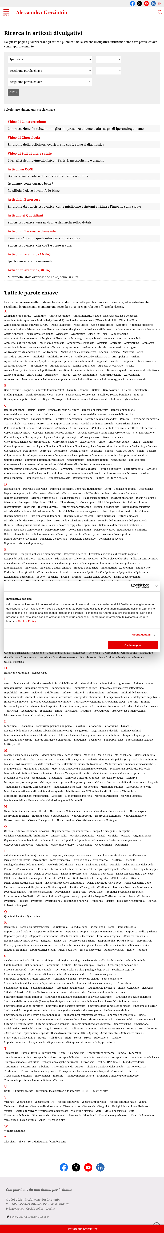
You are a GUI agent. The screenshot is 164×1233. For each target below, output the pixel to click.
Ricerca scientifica (115, 945)
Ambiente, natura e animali (20, 343)
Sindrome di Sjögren (145, 1005)
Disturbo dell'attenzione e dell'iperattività (122, 520)
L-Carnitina (26, 726)
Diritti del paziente (109, 502)
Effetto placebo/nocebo (114, 558)
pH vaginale (112, 869)
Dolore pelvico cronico (97, 534)
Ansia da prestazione (16, 356)
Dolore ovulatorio (44, 534)
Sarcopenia (52, 965)
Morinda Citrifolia (131, 795)
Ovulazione (121, 844)
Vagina (143, 1101)
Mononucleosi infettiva (78, 795)
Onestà (101, 835)
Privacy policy (15, 1208)
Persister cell (58, 869)
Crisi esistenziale (35, 478)
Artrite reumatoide (84, 365)
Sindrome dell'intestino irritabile (23, 996)
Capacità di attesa (41, 419)
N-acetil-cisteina (13, 811)
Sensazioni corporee (102, 974)
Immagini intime (61, 688)
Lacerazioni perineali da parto (54, 726)
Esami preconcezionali (127, 576)
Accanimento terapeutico (19, 320)
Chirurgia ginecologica (38, 437)
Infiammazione (95, 692)
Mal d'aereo (105, 755)
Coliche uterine (79, 450)
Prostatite (36, 900)
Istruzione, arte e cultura (47, 715)
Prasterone (143, 887)
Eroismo (76, 576)
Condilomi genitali (97, 459)
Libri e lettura (58, 735)
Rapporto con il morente (48, 931)
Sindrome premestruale (121, 1015)
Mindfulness (73, 791)
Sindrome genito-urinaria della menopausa (75, 1010)
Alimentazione (119, 333)
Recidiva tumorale (135, 936)
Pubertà (9, 905)
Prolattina (10, 900)
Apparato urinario (15, 365)
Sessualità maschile (42, 987)
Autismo (65, 374)
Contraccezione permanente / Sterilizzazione (30, 468)
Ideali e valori (21, 683)
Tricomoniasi (42, 1075)
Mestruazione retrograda (143, 782)
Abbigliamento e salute (17, 315)
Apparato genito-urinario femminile (73, 361)
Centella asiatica (114, 428)
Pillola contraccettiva (124, 878)
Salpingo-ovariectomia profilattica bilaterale (97, 960)
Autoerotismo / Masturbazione (22, 379)
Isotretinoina (101, 710)
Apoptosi (44, 361)
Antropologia (120, 356)
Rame (111, 927)
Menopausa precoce (81, 782)
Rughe (131, 949)
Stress (87, 1037)
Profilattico (29, 896)
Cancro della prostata (93, 414)
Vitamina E (89, 1115)
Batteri (96, 390)
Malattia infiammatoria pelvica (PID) (108, 759)
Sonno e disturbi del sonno (142, 1028)
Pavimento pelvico (96, 864)
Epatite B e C (94, 572)
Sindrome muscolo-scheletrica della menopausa (32, 1015)
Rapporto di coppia (76, 931)
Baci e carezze (12, 390)
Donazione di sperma (111, 538)
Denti (108, 488)
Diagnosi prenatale (122, 497)
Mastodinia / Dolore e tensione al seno (40, 773)
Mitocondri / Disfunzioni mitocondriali (26, 795)
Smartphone (141, 1024)
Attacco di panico (14, 374)
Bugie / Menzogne (53, 399)
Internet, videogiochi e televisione (51, 701)
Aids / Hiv (93, 333)
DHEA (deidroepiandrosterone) (104, 493)
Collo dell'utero (125, 450)
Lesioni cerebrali (131, 730)
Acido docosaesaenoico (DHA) (84, 320)
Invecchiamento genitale (74, 706)
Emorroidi (31, 567)
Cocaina (152, 446)
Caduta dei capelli (14, 410)
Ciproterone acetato (65, 441)
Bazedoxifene (111, 390)
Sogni (48, 1028)
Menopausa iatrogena (54, 782)
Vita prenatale (40, 1115)
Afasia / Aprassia (13, 333)
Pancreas (44, 855)
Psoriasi (152, 900)
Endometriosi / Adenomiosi (117, 567)
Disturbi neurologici (15, 516)
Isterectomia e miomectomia (129, 710)
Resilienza (60, 940)
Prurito (110, 900)
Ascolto (130, 365)
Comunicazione (13, 459)
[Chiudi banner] (156, 586)
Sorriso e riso (13, 1033)
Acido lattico (81, 324)
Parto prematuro (60, 860)
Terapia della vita (69, 1057)
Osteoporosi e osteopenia (18, 844)
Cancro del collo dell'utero (63, 410)
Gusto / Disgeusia (14, 661)
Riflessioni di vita (139, 945)
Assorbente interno (87, 370)
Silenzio (19, 992)
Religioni (46, 940)
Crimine (57, 473)
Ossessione (99, 840)
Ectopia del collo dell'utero (19, 558)
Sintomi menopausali (49, 1019)
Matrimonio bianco (105, 773)
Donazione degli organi (53, 538)
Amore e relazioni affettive (44, 347)
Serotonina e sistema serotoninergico (93, 983)
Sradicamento (109, 1033)
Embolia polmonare (126, 563)
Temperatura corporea (101, 1053)
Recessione (87, 936)
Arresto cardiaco (60, 365)
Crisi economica (13, 478)
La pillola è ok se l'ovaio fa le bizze (34, 190)
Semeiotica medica (76, 974)
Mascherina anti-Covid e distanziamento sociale (79, 768)
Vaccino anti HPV (44, 1101)
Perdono (43, 869)
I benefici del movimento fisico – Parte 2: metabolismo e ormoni (56, 160)
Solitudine (77, 1028)
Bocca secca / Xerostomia (80, 394)
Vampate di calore (42, 1106)
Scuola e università (15, 969)
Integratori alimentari (88, 697)
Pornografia (88, 887)
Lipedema (80, 739)
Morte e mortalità (14, 800)
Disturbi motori (142, 511)
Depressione (146, 488)
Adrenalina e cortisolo (129, 329)
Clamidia (148, 441)
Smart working (122, 1024)
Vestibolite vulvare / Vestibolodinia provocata (41, 1110)
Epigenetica (126, 572)
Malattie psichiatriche (48, 764)
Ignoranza (124, 683)
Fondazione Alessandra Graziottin (29, 1216)
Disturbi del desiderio (106, 507)
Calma (41, 410)
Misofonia (127, 791)
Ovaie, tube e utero (62, 844)
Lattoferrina (111, 726)
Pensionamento (26, 869)
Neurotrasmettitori (15, 820)
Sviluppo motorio (105, 1042)
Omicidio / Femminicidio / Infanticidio (26, 835)
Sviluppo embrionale (79, 1042)
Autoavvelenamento (85, 374)
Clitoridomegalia (84, 446)
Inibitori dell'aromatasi (134, 692)
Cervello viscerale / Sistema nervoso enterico (104, 432)
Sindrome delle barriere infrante (65, 1005)
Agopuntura (78, 333)
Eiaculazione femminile (37, 563)
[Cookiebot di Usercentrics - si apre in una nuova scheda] (133, 586)
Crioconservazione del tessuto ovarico (126, 473)
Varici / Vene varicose (68, 1106)
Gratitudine (147, 652)
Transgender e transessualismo (77, 1071)
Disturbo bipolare (128, 516)
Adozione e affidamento (99, 329)
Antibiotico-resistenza (59, 356)
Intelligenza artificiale (117, 697)
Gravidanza (11, 657)
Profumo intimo (47, 896)
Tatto (62, 1053)
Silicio (30, 992)
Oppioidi (113, 835)
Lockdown (95, 739)
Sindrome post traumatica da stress (84, 1015)
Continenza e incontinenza (19, 464)
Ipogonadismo (29, 710)
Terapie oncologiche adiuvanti (60, 1062)
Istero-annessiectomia (17, 715)
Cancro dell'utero (68, 414)
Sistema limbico (125, 1019)
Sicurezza (147, 987)
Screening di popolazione (123, 965)
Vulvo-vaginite (56, 1120)
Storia (77, 1037)
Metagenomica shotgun (67, 786)
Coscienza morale (14, 473)
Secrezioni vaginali (15, 974)
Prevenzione (62, 891)
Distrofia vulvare (48, 507)
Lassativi (80, 726)
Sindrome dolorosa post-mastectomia (25, 1010)
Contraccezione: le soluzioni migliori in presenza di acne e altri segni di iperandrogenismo (76, 128)
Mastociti (9, 773)
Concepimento (75, 459)
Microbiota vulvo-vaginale (48, 791)
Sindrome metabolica (116, 1010)
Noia (32, 820)
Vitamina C (58, 1115)
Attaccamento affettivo (143, 370)
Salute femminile (135, 960)
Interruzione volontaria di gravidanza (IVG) (99, 701)
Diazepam (10, 502)
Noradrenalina (65, 820)
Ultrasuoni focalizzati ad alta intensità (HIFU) (62, 1091)
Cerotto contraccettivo (17, 432)
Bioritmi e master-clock (39, 394)
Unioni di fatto (99, 1091)
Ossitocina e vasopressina (123, 840)
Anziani (135, 356)
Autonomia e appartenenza (59, 379)
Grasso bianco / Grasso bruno (120, 652)
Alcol (105, 333)
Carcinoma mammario (146, 419)
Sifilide (8, 992)
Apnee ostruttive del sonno (20, 361)
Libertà (43, 735)
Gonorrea (94, 652)
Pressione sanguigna (40, 891)
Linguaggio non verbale (18, 739)
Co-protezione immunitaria (113, 446)
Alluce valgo (76, 338)
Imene (149, 683)
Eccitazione (10, 554)
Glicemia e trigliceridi (16, 652)
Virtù (99, 1110)
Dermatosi (40, 493)
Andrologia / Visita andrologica (22, 352)
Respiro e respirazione (82, 940)
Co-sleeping (138, 446)
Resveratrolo (144, 940)
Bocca (59, 394)
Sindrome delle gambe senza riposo (109, 1005)
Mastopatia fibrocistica (78, 773)
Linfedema (113, 735)
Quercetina (33, 916)
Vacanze (9, 1101)
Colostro (152, 450)
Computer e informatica (133, 455)
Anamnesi (115, 347)
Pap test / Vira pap (63, 855)
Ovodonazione (103, 844)
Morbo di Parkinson (106, 795)
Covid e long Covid (38, 473)
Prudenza (97, 900)
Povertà (129, 887)
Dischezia (29, 507)
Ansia (140, 352)
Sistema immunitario (101, 1019)
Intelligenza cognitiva (145, 697)
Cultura (99, 478)
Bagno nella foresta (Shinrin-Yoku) (44, 390)
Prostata (23, 900)
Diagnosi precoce (70, 497)
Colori (140, 450)
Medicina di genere (130, 773)
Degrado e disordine (35, 488)
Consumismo (118, 459)
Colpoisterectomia (14, 455)
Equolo (41, 576)
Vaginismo (10, 1106)
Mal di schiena (123, 755)
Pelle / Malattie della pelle (138, 864)
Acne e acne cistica (102, 324)
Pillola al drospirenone (74, 873)
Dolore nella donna (80, 529)
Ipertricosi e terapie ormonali (30, 261)
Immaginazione (13, 688)
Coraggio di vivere (110, 468)
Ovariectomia (84, 844)
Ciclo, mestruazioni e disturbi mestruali (27, 441)
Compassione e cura (40, 455)
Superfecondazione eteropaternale (24, 1042)
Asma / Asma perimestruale (20, 370)
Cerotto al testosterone (140, 428)
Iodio (138, 706)
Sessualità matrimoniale (71, 987)
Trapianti (104, 1071)
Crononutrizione (83, 478)
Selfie (59, 974)
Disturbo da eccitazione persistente (74, 520)
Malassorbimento (145, 755)
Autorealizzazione (88, 379)
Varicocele (89, 1106)
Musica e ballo (36, 800)
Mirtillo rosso (111, 791)
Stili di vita (55, 1037)
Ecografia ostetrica (75, 554)
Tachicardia (11, 1053)
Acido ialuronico (61, 324)
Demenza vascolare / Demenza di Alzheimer (76, 488)
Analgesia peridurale (94, 347)
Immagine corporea (37, 688)
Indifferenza (52, 692)
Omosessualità (59, 835)
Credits (50, 1208)
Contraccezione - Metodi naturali (57, 464)
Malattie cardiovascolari (18, 764)
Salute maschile (13, 965)
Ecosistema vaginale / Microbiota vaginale (113, 554)
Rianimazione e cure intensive (41, 945)
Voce (134, 1115)
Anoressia (128, 352)
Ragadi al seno (79, 927)
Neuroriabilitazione (135, 815)
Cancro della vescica (121, 414)
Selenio (48, 974)
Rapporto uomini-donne (44, 936)
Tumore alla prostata (16, 1080)
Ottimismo (42, 844)
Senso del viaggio (89, 978)
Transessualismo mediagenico (38, 1071)
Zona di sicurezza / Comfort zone (47, 1141)
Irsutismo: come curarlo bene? (30, 183)
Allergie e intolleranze (53, 338)
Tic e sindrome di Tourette (67, 1066)
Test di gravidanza (134, 1062)
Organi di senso (142, 835)
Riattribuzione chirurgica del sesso (82, 945)
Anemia (103, 352)
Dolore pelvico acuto (69, 534)
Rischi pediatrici (67, 949)
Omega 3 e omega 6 (103, 831)
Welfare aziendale (15, 1130)
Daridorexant (12, 488)
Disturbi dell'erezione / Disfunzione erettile (29, 511)
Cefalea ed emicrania (41, 428)
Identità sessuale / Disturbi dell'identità (54, 683)
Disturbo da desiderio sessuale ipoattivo (27, 520)
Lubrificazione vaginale (140, 739)
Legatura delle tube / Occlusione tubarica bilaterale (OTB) (38, 730)
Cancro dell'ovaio (45, 414)
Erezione (53, 576)
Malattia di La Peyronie (71, 759)
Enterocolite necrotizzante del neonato (61, 572)
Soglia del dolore (32, 1028)
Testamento (11, 1066)
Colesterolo (60, 450)
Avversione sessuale (134, 379)
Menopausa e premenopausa (21, 782)
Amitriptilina (131, 343)
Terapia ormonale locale (144, 1057)
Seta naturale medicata (101, 987)
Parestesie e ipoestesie (17, 860)
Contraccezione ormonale (95, 464)
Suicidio (116, 1037)
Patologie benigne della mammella (24, 864)
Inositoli (30, 697)
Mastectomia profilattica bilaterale (130, 768)
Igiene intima (107, 683)
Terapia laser (119, 1057)
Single (142, 1015)
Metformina (91, 786)
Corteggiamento (133, 468)
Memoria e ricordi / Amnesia (82, 777)
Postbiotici (104, 887)
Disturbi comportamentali (76, 507)
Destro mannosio (73, 493)
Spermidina (31, 1033)
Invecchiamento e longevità (41, 706)
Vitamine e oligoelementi (113, 1115)
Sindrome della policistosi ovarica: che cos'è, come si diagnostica (56, 144)
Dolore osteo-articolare (17, 534)
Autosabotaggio (111, 379)
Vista (131, 1110)
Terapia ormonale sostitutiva (22, 1062)
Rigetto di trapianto (15, 949)
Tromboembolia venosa (80, 1075)
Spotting (93, 1033)
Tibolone (44, 1066)
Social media (11, 1028)
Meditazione (39, 777)
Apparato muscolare (109, 361)
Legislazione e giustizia (104, 730)
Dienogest (24, 502)
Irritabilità (71, 710)
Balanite (72, 390)
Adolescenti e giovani (69, 329)
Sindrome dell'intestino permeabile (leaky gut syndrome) (79, 996)
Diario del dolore (146, 497)
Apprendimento (38, 365)
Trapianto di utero (123, 1071)
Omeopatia (124, 831)
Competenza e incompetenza (72, 455)
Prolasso (143, 896)
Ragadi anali (97, 927)
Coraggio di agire (86, 468)
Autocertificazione (110, 374)
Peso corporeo (77, 869)
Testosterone (28, 1066)
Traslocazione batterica (18, 1075)
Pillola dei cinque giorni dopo (104, 882)
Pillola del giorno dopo (138, 882)
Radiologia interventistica (35, 927)
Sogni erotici (61, 1028)
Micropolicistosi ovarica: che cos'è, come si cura (43, 277)
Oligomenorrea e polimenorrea (70, 831)
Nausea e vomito (117, 811)
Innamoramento (13, 697)
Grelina (110, 657)
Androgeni (130, 347)
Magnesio (89, 755)
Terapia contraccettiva (17, 1057)
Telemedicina (76, 1053)
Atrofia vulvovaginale (114, 370)
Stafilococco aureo (131, 1033)
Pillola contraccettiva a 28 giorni (23, 882)
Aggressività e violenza (39, 333)
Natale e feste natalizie (79, 811)
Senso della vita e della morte (21, 983)
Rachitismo (10, 927)
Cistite (102, 441)
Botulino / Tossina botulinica (114, 394)
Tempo (122, 1053)
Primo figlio (96, 891)
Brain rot (139, 394)
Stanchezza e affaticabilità (19, 1037)
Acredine (121, 324)
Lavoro (125, 726)
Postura (117, 887)
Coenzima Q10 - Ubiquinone (20, 450)
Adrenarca (151, 329)
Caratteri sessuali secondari (101, 419)
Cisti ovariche (87, 441)
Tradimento (11, 1071)
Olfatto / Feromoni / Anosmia (32, 831)
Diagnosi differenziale (44, 497)
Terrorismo (87, 1062)
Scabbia (66, 965)
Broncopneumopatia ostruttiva (22, 399)
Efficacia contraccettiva (144, 558)
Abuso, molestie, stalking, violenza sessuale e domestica (105, 315)
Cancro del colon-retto (95, 410)
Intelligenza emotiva (16, 701)
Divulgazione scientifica (31, 525)
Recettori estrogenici (109, 936)
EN (159, 3)
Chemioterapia (13, 437)
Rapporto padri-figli (15, 936)
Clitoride (51, 446)
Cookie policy (34, 1208)
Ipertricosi (12, 710)
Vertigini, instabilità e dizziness (130, 1106)
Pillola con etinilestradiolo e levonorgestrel (84, 878)
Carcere (125, 419)
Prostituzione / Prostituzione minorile (67, 900)
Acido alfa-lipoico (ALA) (50, 320)
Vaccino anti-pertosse (94, 1101)
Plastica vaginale (57, 887)
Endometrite (143, 567)
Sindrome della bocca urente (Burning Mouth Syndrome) (37, 1001)
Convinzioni (66, 468)
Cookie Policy (27, 621)
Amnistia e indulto (15, 347)
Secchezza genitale (40, 969)
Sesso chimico (126, 983)
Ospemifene (83, 840)
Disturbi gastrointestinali (116, 511)
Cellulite (97, 428)
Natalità (100, 811)
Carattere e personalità (68, 419)
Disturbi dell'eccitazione (136, 507)
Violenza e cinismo (82, 1110)
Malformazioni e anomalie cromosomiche (129, 764)
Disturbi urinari (105, 516)
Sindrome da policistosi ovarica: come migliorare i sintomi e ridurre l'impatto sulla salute (74, 206)
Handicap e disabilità (16, 672)
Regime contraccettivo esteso (21, 940)
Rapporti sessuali (127, 927)
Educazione (45, 558)
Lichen (74, 735)
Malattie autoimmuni (145, 759)
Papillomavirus (137, 855)
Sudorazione (101, 1037)
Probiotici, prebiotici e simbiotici (124, 891)
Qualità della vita (14, 916)
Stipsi (68, 1037)
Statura (42, 1037)
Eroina (65, 576)
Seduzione (35, 974)
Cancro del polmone (123, 410)
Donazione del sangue (83, 538)
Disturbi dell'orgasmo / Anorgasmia (78, 511)
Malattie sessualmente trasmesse (83, 764)
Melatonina (55, 777)
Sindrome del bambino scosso (105, 992)
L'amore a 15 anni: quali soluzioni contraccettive (44, 238)
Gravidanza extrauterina (35, 657)
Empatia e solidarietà (86, 567)
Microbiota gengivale (138, 786)
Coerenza (45, 450)
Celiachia (61, 428)
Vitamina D (74, 1115)
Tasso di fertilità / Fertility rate (39, 1053)
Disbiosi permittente (135, 502)
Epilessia (140, 572)
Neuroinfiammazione (16, 815)
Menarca (131, 777)
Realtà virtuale (69, 936)
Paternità (130, 860)
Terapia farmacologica (95, 1057)
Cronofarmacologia (59, 478)
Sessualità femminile (16, 987)
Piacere (126, 869)
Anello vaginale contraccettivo (78, 352)
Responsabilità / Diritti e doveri (116, 940)
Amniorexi (148, 343)
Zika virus (10, 1141)
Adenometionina (14, 329)
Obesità (8, 831)
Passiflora (116, 860)
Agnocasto (62, 333)
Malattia (9, 759)
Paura (79, 864)
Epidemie (110, 572)
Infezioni (79, 692)
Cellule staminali (79, 428)
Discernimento (12, 507)
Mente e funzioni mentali (111, 782)
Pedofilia (115, 864)
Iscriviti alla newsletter (82, 1229)
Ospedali (68, 840)
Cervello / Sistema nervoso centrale (54, 432)
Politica (74, 887)
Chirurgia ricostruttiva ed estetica (101, 437)
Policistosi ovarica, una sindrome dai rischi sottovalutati (49, 222)
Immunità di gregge (85, 688)
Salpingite (62, 960)
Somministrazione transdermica (105, 1028)
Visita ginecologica (115, 1110)
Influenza (112, 692)
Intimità (145, 701)
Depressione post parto (17, 493)
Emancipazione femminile (96, 563)
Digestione (39, 502)
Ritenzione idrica (114, 949)
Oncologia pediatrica (82, 835)
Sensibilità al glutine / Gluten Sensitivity (27, 978)
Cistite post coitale (119, 441)
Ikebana (138, 683)
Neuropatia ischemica (108, 815)
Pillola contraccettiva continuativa (64, 882)
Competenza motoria (103, 455)
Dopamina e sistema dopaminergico (25, 543)
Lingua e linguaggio (134, 735)
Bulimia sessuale (98, 399)
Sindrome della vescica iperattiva (23, 1005)
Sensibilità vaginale (64, 978)
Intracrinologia (13, 706)
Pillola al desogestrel (46, 873)
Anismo (115, 352)
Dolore (51, 525)
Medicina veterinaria (16, 777)
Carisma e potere (33, 423)
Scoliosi (101, 965)
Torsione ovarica (136, 1066)
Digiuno (52, 502)
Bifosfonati (140, 390)
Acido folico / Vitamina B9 (119, 320)
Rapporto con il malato (17, 931)
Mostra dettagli (141, 634)
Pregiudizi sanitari (15, 891)
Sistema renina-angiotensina (52, 1024)
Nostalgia (111, 820)
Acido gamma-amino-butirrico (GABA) (26, 324)
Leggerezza (82, 730)
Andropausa (50, 352)
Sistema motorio (146, 1019)
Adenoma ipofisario (141, 324)
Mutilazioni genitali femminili (64, 800)
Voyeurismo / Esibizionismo (20, 1120)
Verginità (103, 1106)
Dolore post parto (124, 534)
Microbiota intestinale (17, 791)
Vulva (42, 1120)
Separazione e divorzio (55, 983)
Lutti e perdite (12, 744)
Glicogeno (38, 652)
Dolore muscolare (55, 529)
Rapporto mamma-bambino (107, 931)
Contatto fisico (137, 459)
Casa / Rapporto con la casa (62, 423)
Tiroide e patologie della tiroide (104, 1066)
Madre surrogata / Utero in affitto (61, 755)
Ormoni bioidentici (28, 840)
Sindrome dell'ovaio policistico (133, 996)
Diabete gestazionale (16, 497)
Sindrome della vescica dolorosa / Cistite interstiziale (105, 1001)
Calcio (31, 410)
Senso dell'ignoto (112, 978)
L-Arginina (10, 726)
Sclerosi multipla (84, 965)
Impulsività (10, 692)
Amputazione (71, 347)
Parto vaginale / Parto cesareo (90, 860)
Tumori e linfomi (41, 1080)
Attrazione (51, 374)
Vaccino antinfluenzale (122, 1101)
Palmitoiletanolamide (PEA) (20, 855)
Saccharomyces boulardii (19, 960)
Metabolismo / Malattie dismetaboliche (28, 786)
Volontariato (146, 1115)
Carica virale (13, 423)
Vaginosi (24, 1106)
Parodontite (40, 860)
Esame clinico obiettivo (97, 576)
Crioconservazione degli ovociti (83, 473)
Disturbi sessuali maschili (78, 516)
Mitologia (56, 795)
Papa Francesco (86, 855)
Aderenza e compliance (40, 329)
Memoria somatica (112, 777)
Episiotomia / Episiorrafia (19, 576)
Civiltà (136, 441)
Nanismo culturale (36, 811)
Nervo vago (137, 811)
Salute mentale (34, 965)
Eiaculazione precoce (66, 563)
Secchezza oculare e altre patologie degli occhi (81, 969)
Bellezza (126, 390)
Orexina (125, 835)
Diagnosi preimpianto (95, 497)
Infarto (66, 692)
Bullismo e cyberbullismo (125, 399)
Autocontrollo (132, 374)
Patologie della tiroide (60, 864)
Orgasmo (9, 840)
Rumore (142, 949)
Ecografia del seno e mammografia (40, 554)
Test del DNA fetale (108, 1062)
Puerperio (22, 905)
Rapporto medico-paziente (141, 931)
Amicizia (102, 343)
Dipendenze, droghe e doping (77, 502)
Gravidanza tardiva (91, 657)
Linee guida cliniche (93, 735)
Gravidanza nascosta (65, 657)
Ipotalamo (46, 710)
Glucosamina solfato (58, 652)
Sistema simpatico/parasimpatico (91, 1024)
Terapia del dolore (45, 1057)
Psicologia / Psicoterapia (131, 900)
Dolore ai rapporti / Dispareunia (77, 525)
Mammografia (12, 768)
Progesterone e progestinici (75, 896)
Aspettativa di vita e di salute (56, 370)
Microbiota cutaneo (112, 786)
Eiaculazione (13, 563)
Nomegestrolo (46, 820)
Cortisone (151, 468)
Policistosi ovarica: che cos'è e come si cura (40, 245)
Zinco (22, 1141)
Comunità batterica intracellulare (44, 459)
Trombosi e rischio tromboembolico (118, 1075)
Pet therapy (95, 869)
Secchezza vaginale (123, 969)
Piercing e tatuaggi (145, 869)
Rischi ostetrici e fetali (42, 949)
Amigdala (115, 343)
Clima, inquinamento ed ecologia (23, 446)
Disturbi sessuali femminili (45, 516)
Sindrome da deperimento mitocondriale (61, 992)
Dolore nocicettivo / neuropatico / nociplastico (120, 529)
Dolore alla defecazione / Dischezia (119, 525)
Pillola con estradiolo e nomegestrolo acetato (30, 878)
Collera (109, 450)
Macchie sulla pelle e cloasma (21, 755)
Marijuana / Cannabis (36, 768)
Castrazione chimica (128, 423)
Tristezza (58, 1075)
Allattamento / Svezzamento (20, 338)
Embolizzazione (13, 567)
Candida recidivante (16, 419)
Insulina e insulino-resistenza (55, 697)
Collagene (96, 450)
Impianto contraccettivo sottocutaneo (122, 688)
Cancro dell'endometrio (18, 414)
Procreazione (12, 896)
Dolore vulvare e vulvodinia (20, 538)
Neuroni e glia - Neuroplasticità (50, 815)
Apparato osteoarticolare (138, 361)
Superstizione (56, 1042)
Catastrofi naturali (15, 428)
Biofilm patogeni (13, 394)
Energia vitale (27, 572)
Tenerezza (135, 1053)
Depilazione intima (125, 488)
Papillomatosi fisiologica (112, 855)
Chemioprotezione (144, 432)
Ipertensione (151, 706)
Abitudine (40, 315)
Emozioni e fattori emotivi (55, 567)
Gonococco (79, 652)
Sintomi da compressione (19, 1019)
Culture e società (117, 478)
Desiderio (54, 493)
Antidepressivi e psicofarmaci (92, 356)
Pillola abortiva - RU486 (17, 873)
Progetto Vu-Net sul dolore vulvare (115, 896)
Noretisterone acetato (90, 820)
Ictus (7, 683)
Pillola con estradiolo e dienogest (135, 873)
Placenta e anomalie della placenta (24, 887)
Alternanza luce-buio (129, 338)
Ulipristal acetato (23, 1091)
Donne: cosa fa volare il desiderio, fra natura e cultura (48, 176)
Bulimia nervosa (76, 399)
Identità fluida (88, 683)
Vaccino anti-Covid (68, 1101)
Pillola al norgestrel (101, 873)
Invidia (128, 706)
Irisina (58, 710)
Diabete (130, 493)
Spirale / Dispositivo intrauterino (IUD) (63, 1033)
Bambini (84, 390)
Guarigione (123, 657)
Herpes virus (39, 672)
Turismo (59, 1080)
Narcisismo (56, 811)
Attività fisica (34, 374)
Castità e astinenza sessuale (97, 423)
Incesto (24, 692)
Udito (7, 1091)
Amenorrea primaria (51, 343)
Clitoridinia (65, 446)
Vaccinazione (24, 1101)
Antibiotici (38, 356)
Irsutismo (86, 710)
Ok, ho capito (132, 645)
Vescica (8, 1110)
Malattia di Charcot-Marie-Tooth (35, 759)
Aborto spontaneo (59, 315)
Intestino (133, 701)
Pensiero (9, 869)
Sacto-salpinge (45, 960)
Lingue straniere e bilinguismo (53, 739)
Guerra (137, 657)
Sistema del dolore (75, 1019)
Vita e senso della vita (16, 1115)
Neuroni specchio (82, 815)
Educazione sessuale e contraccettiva (76, 558)
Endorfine (10, 572)
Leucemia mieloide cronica (20, 735)
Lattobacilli (94, 726)
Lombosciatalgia (113, 739)
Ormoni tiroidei (51, 840)
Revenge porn (12, 945)
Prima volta (79, 891)
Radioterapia (60, 927)
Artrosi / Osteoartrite (110, 365)
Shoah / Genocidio (128, 987)
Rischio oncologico (90, 949)
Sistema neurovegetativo (18, 1024)
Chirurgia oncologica (66, 437)
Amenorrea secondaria (80, 343)
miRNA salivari (92, 791)
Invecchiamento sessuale (106, 706)
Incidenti (36, 692)
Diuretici (9, 525)
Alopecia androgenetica (100, 338)
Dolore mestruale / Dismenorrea (23, 529)
